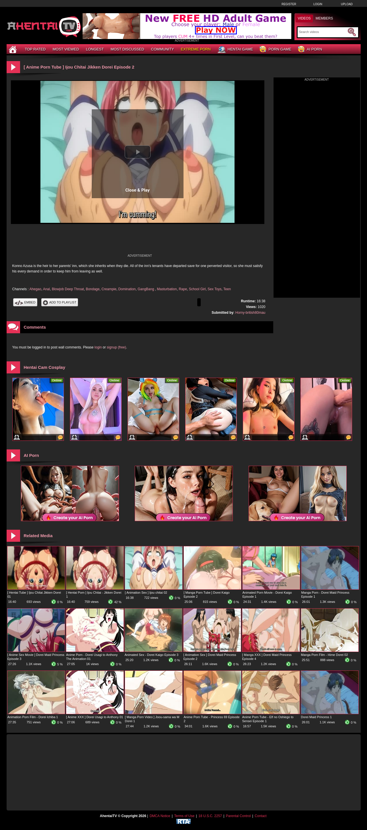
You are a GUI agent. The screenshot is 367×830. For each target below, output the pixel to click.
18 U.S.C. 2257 (210, 816)
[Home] (13, 49)
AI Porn (310, 49)
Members (324, 18)
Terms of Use (184, 816)
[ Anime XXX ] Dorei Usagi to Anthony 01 (94, 717)
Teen (227, 289)
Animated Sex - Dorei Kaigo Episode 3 (152, 654)
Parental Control (238, 816)
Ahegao (35, 289)
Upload (347, 4)
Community (162, 49)
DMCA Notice (160, 816)
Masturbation (167, 289)
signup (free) (116, 347)
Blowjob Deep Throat (68, 289)
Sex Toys (214, 289)
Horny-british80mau (250, 313)
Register (289, 4)
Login (317, 4)
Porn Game (275, 49)
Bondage (92, 289)
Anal (46, 289)
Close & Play (137, 190)
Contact (260, 816)
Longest (95, 49)
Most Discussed (127, 49)
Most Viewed (65, 49)
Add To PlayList (60, 302)
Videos (304, 18)
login (98, 347)
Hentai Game (235, 49)
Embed (25, 302)
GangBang (146, 289)
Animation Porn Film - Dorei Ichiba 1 (32, 717)
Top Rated (35, 49)
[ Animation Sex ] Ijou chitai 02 (146, 592)
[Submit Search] (352, 32)
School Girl (197, 289)
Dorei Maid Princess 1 (316, 717)
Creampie (108, 289)
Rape (183, 289)
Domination (127, 289)
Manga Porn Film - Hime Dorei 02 (324, 654)
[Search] (323, 31)
